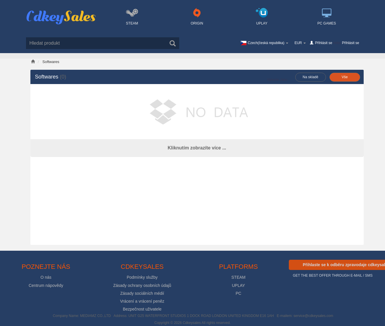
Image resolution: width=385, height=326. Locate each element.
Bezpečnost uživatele (142, 309)
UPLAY (238, 285)
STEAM (239, 277)
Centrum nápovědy (46, 285)
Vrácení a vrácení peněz (142, 301)
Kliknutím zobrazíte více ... (197, 147)
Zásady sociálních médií (142, 293)
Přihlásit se (323, 43)
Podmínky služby (142, 277)
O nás (45, 277)
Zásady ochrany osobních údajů (142, 285)
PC (238, 293)
